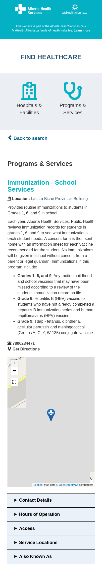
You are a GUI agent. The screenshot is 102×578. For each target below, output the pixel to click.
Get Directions (26, 349)
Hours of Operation (39, 514)
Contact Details (35, 500)
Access (27, 528)
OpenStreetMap (68, 484)
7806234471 (23, 343)
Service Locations (38, 542)
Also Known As (35, 556)
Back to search (27, 138)
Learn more (82, 30)
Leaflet (38, 484)
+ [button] (14, 363)
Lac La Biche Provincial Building (59, 199)
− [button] (14, 371)
